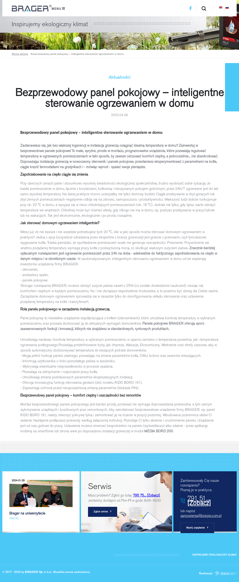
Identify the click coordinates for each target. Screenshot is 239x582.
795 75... (146, 495)
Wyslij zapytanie (197, 527)
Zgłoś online (103, 511)
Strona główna (20, 54)
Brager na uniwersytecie (41, 498)
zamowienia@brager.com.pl (200, 515)
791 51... (199, 500)
